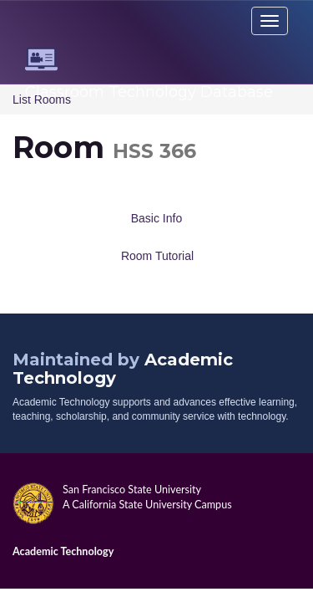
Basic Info (156, 218)
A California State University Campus (147, 504)
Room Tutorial (157, 256)
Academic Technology (63, 551)
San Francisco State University (132, 489)
